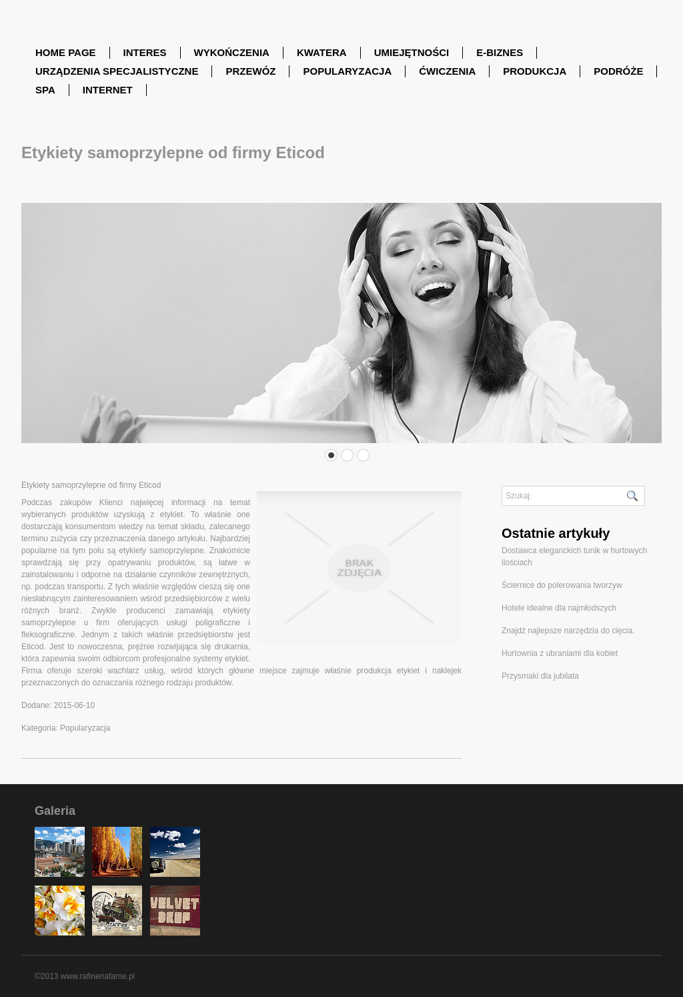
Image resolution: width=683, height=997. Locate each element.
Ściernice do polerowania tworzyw (562, 585)
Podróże (618, 71)
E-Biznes (499, 52)
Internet (108, 89)
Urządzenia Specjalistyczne (116, 71)
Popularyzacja (347, 71)
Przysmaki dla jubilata (540, 676)
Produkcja (534, 71)
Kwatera (322, 52)
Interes (145, 52)
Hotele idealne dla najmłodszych (559, 608)
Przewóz (250, 71)
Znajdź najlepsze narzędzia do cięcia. (568, 630)
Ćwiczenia (447, 71)
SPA (45, 89)
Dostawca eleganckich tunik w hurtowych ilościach (574, 556)
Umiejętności (412, 52)
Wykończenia (231, 52)
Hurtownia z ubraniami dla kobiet (560, 653)
